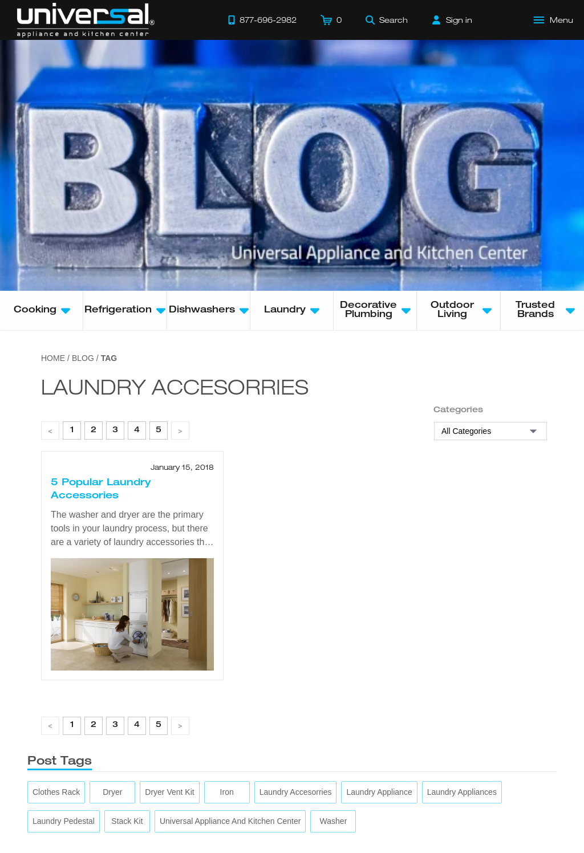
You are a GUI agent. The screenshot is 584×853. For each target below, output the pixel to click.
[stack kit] (127, 821)
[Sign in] (452, 20)
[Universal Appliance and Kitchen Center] (230, 821)
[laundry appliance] (379, 792)
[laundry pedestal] (63, 821)
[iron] (227, 792)
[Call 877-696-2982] (262, 20)
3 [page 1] (115, 430)
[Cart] (331, 20)
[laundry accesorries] (295, 792)
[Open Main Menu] (554, 20)
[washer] (333, 821)
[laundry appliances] (462, 792)
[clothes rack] (56, 792)
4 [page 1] (137, 430)
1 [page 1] (72, 430)
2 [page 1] (93, 430)
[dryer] (112, 792)
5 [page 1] (158, 430)
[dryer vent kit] (169, 792)
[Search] (386, 20)
